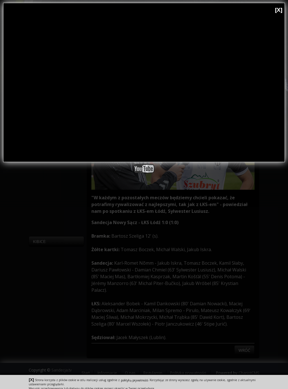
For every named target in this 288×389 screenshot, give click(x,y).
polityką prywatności (134, 380)
